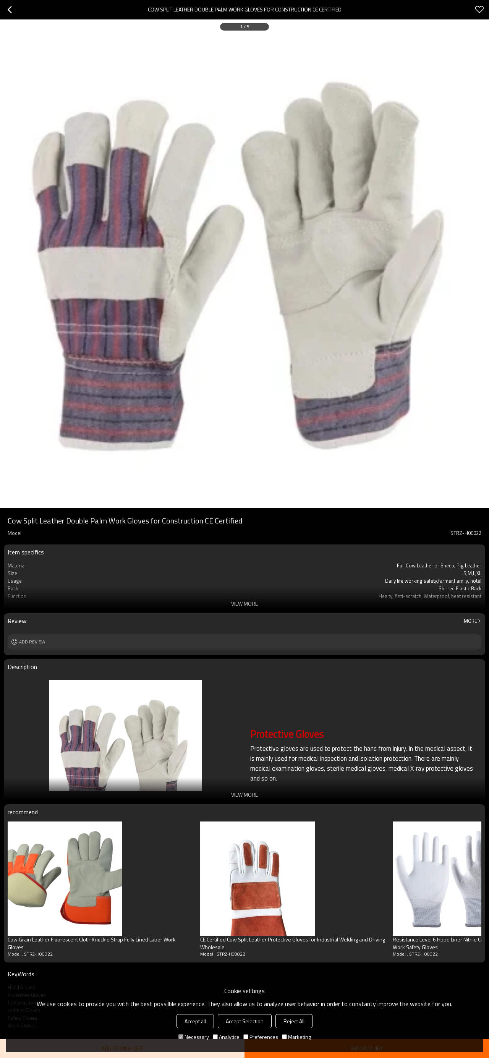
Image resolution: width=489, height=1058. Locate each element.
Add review (32, 641)
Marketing (296, 1037)
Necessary (193, 1037)
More (470, 621)
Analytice (226, 1037)
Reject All (293, 1021)
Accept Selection (245, 1021)
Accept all (195, 1021)
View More (244, 603)
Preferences (260, 1037)
